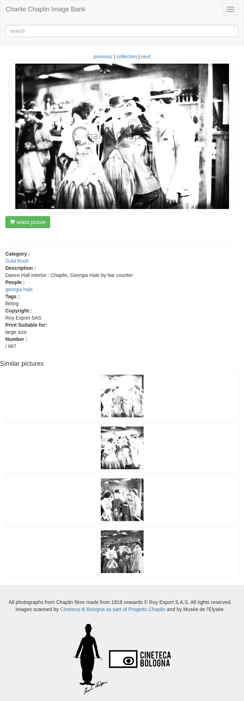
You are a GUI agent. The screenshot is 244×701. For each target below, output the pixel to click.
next (145, 56)
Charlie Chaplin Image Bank (45, 9)
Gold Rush (17, 261)
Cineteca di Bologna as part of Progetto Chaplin (113, 609)
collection (126, 56)
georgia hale (19, 289)
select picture (28, 222)
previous (102, 56)
